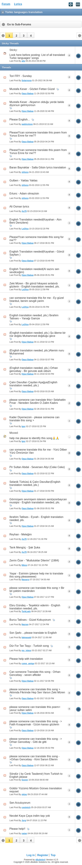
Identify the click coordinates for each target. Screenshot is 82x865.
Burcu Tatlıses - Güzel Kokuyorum (30, 619)
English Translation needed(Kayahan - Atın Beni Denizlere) (35, 221)
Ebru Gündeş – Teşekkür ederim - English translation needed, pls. (34, 607)
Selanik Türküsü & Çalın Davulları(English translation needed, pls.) (34, 483)
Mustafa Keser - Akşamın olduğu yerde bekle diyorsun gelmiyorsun (36, 104)
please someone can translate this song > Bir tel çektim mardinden (36, 589)
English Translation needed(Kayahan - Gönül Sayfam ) (36, 253)
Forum (6, 4)
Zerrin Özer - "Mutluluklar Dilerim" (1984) (34, 560)
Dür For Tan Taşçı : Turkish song (29, 645)
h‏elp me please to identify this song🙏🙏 (34, 438)
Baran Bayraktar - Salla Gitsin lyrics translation (37, 167)
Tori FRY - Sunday (20, 76)
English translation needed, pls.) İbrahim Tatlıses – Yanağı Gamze (33, 317)
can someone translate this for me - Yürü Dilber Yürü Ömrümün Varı (38, 451)
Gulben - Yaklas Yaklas (23, 180)
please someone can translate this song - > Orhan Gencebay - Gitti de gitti (35, 740)
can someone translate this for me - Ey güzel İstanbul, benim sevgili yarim (36, 299)
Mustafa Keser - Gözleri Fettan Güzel (32, 89)
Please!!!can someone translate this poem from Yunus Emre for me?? (38, 134)
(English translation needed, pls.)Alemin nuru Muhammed (36, 352)
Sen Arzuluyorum (19, 802)
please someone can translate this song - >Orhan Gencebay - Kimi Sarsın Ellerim (34, 758)
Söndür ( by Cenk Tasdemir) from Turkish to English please (35, 775)
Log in (31, 855)
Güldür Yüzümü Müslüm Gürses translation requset (35, 790)
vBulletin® (40, 859)
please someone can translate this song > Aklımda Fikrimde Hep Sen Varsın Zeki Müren (37, 691)
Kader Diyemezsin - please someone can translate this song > (34, 419)
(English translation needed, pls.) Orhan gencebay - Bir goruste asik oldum (33, 369)
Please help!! (17, 828)
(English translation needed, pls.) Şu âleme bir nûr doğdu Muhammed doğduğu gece (37, 334)
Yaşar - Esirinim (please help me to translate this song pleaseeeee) (36, 575)
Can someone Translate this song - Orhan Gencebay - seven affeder (34, 673)
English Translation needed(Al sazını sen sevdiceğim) (34, 271)
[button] (9, 35)
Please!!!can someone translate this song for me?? (36, 239)
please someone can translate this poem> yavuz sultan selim (34, 708)
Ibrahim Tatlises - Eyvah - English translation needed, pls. (36, 519)
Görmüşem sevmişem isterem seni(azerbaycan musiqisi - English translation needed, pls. (38, 501)
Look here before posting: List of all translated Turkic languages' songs (37, 56)
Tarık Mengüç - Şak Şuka (24, 547)
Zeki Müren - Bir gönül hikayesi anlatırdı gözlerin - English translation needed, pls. (34, 285)
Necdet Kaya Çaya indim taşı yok (29, 815)
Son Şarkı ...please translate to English (33, 632)
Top (53, 855)
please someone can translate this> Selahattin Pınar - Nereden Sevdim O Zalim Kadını (37, 401)
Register (42, 855)
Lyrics (18, 4)
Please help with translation (26, 658)
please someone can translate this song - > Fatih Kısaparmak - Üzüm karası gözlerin (35, 723)
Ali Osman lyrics (19, 206)
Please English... (19, 119)
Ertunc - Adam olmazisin (24, 193)
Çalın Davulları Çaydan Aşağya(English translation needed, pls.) (33, 384)
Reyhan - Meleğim (20, 534)
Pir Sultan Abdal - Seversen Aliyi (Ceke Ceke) (37, 467)
